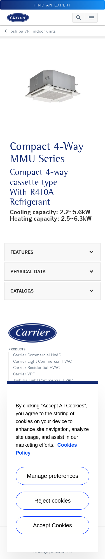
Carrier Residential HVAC (36, 367)
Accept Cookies (52, 525)
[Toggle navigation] (78, 18)
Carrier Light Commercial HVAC (42, 361)
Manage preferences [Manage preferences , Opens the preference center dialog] (52, 476)
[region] (52, 466)
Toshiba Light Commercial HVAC (43, 380)
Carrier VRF (24, 373)
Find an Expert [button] (52, 5)
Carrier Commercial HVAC (37, 354)
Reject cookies (52, 501)
